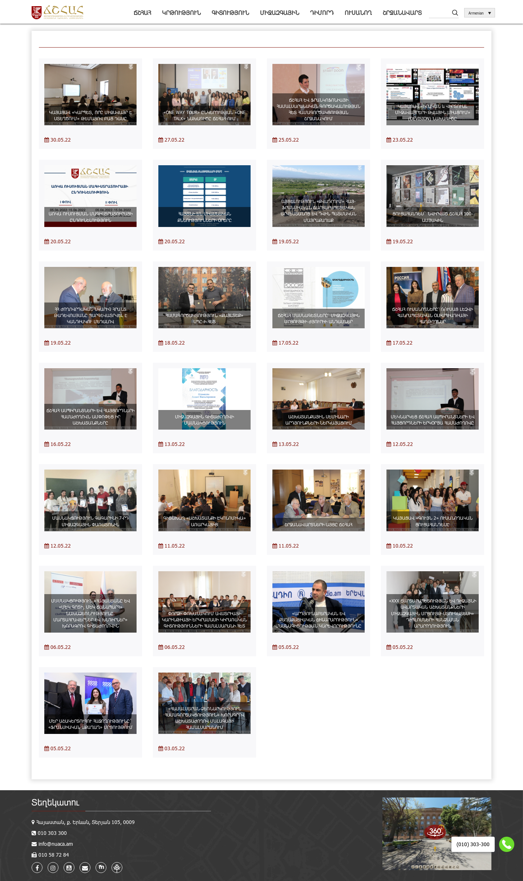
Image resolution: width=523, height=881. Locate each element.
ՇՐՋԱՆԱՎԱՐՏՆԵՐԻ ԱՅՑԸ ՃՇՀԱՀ (318, 524)
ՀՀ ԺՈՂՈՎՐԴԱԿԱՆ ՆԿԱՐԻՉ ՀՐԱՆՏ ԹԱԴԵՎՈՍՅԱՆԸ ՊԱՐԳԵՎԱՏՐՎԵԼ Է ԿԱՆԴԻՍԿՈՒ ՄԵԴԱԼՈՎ (90, 315)
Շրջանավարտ (402, 12)
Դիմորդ (322, 12)
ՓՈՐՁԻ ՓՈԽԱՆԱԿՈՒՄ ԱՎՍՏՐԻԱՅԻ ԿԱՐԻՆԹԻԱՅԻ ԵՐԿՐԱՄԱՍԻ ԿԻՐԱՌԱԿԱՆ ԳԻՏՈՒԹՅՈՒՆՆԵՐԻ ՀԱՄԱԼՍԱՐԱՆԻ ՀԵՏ (204, 619)
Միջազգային (279, 12)
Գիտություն (230, 12)
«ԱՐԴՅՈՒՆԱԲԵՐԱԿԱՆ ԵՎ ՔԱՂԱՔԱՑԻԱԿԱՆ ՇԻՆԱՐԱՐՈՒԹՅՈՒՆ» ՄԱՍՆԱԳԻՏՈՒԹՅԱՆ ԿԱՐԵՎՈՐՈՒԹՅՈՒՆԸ (318, 619)
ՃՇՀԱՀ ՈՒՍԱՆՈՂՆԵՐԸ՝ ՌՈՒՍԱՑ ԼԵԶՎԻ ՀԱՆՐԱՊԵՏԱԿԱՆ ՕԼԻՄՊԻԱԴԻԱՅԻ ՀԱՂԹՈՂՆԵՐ (432, 315)
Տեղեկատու (55, 802)
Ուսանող (358, 12)
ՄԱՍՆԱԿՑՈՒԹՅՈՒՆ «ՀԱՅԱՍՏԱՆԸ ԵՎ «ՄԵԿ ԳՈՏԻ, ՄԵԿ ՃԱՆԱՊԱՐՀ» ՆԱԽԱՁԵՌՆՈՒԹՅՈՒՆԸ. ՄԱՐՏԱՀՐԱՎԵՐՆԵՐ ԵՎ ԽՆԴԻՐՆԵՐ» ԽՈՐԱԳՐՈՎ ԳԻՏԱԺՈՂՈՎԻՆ (90, 613)
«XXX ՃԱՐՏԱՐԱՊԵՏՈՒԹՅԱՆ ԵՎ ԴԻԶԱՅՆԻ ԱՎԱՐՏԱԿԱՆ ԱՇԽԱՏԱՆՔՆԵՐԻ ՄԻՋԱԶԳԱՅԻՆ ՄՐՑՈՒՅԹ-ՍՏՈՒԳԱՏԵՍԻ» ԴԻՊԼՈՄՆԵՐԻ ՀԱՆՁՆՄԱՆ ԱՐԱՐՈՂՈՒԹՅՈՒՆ (432, 613)
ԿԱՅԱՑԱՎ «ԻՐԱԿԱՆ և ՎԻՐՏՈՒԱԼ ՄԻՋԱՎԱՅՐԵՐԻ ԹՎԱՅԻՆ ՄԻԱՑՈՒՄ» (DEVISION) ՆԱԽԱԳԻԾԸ (432, 112)
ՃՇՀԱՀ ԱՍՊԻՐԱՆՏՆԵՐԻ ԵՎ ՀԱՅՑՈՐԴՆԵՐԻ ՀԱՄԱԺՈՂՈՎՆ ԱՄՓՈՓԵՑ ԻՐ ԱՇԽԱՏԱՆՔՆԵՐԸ (90, 416)
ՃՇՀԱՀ (142, 12)
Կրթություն (181, 12)
